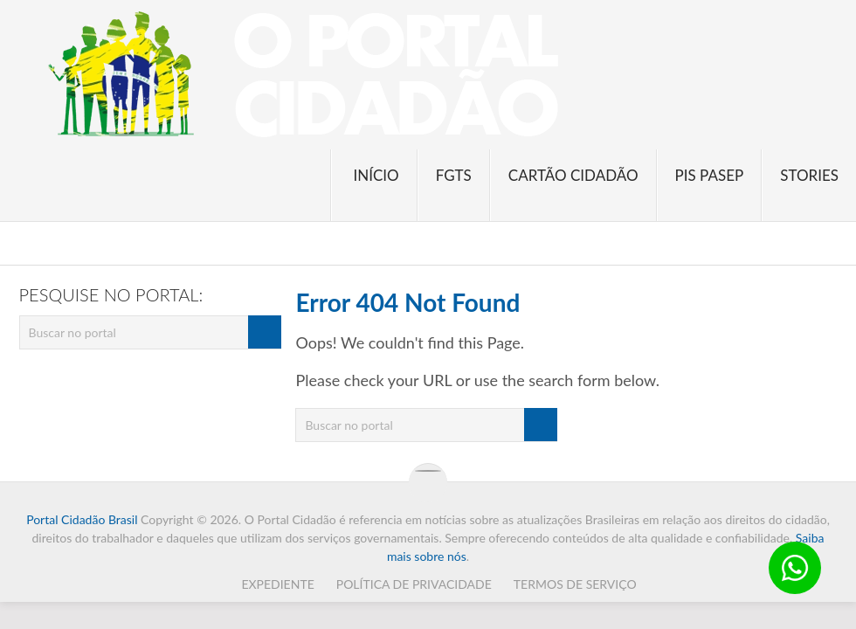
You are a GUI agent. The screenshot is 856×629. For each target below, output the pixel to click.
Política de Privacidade (414, 584)
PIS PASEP (709, 175)
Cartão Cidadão (573, 175)
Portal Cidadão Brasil (81, 519)
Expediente (277, 584)
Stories (809, 175)
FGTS (454, 175)
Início (375, 175)
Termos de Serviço (575, 584)
